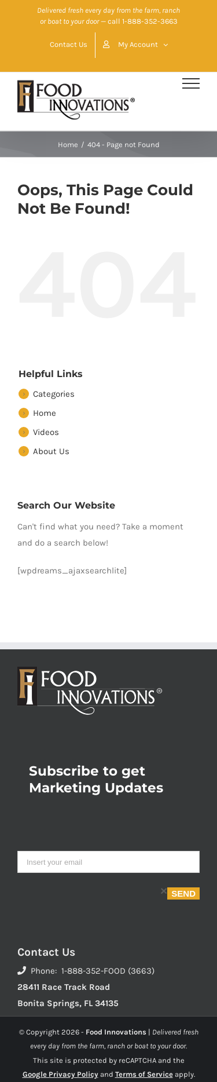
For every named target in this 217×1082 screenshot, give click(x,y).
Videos (46, 432)
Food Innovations (116, 1032)
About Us (51, 451)
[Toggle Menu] (191, 83)
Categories (54, 394)
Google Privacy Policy (60, 1074)
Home (44, 413)
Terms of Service (144, 1074)
